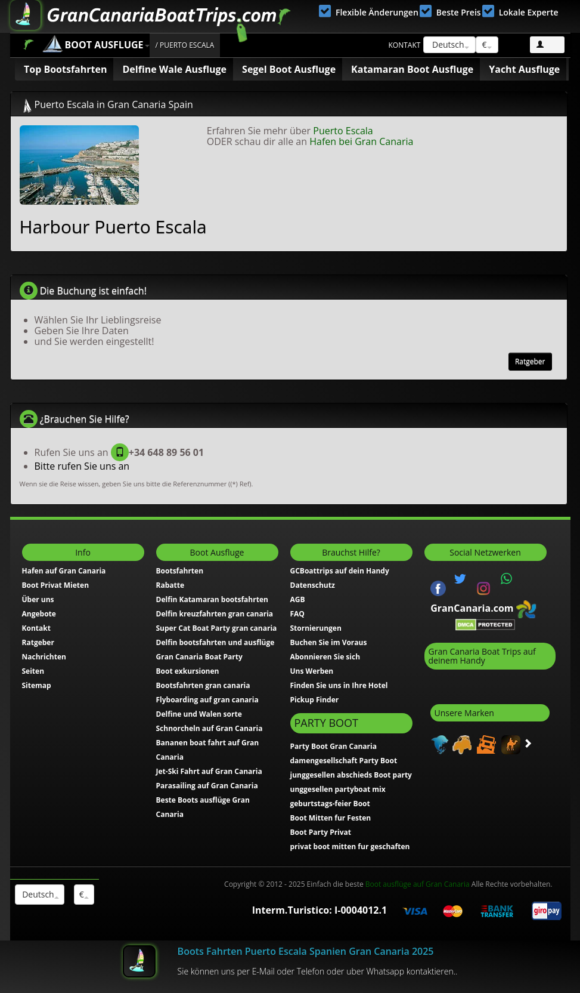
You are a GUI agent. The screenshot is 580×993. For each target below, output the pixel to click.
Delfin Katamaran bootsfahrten (212, 599)
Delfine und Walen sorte (199, 714)
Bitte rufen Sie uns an (82, 466)
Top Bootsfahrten (65, 69)
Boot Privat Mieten (55, 585)
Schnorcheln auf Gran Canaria (209, 728)
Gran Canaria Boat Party (199, 657)
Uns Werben (312, 671)
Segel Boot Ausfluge (289, 69)
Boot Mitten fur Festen (330, 818)
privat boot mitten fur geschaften (350, 846)
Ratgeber (530, 361)
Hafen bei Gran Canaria (361, 141)
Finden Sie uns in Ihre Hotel (339, 685)
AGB (297, 599)
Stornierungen (316, 628)
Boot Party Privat (321, 832)
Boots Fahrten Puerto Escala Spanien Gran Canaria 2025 (306, 951)
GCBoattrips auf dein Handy (339, 571)
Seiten (33, 671)
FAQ (297, 614)
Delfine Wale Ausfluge (174, 69)
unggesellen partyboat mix (338, 789)
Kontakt (405, 45)
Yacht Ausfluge (524, 69)
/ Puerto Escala (185, 45)
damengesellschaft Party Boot (344, 760)
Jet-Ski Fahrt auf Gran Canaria (209, 771)
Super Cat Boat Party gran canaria (216, 628)
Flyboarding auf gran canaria (207, 700)
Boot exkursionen (187, 671)
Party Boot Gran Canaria (333, 746)
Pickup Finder (314, 700)
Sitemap (36, 685)
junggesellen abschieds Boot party (351, 775)
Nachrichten (44, 657)
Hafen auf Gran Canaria (64, 571)
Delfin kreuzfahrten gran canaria (215, 614)
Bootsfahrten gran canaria (203, 685)
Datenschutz (312, 585)
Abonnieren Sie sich (325, 657)
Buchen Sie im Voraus (328, 642)
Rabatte (170, 585)
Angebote (39, 614)
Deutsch (449, 44)
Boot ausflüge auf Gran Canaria (417, 884)
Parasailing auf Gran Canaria (207, 786)
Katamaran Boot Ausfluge (412, 69)
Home (28, 44)
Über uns (38, 599)
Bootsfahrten (180, 571)
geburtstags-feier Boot (330, 803)
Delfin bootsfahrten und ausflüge (215, 642)
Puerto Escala (343, 130)
